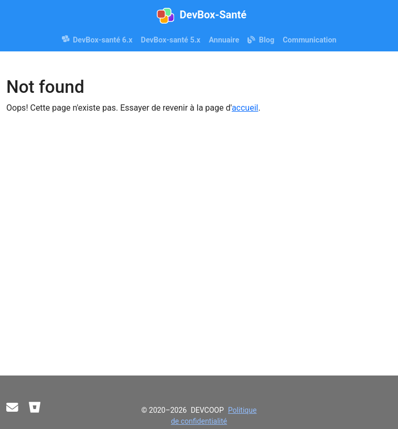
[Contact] (12, 408)
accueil (245, 108)
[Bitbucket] (35, 408)
